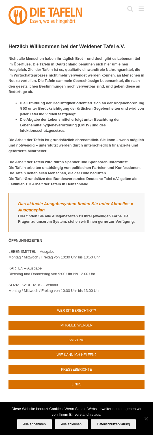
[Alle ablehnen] (146, 418)
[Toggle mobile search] (130, 9)
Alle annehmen (34, 424)
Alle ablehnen (71, 424)
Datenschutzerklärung (113, 424)
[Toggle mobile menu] (142, 9)
